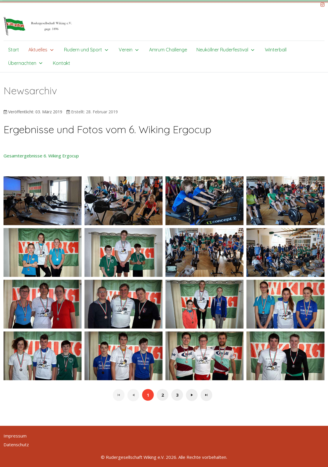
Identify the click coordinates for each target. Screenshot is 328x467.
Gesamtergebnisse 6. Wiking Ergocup (41, 156)
